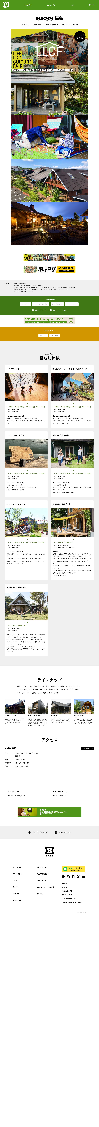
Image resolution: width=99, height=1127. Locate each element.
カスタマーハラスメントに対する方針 (71, 902)
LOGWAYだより (25, 304)
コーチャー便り (36, 24)
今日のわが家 (43, 335)
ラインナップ (65, 24)
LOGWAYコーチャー (72, 304)
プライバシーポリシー (68, 895)
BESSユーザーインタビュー (41, 304)
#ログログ (16, 894)
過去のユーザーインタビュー (60, 310)
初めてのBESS (42, 867)
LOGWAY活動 (54, 335)
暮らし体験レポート (57, 304)
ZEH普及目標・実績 (67, 891)
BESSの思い (28, 5)
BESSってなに (17, 867)
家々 (72, 5)
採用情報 (64, 887)
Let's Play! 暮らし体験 (51, 24)
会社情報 (64, 883)
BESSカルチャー (51, 5)
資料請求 (40, 894)
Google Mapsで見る (87, 748)
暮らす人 (91, 5)
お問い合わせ (65, 832)
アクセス (75, 24)
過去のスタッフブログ (40, 310)
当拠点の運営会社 (40, 832)
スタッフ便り (25, 24)
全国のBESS (17, 900)
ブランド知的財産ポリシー (69, 899)
